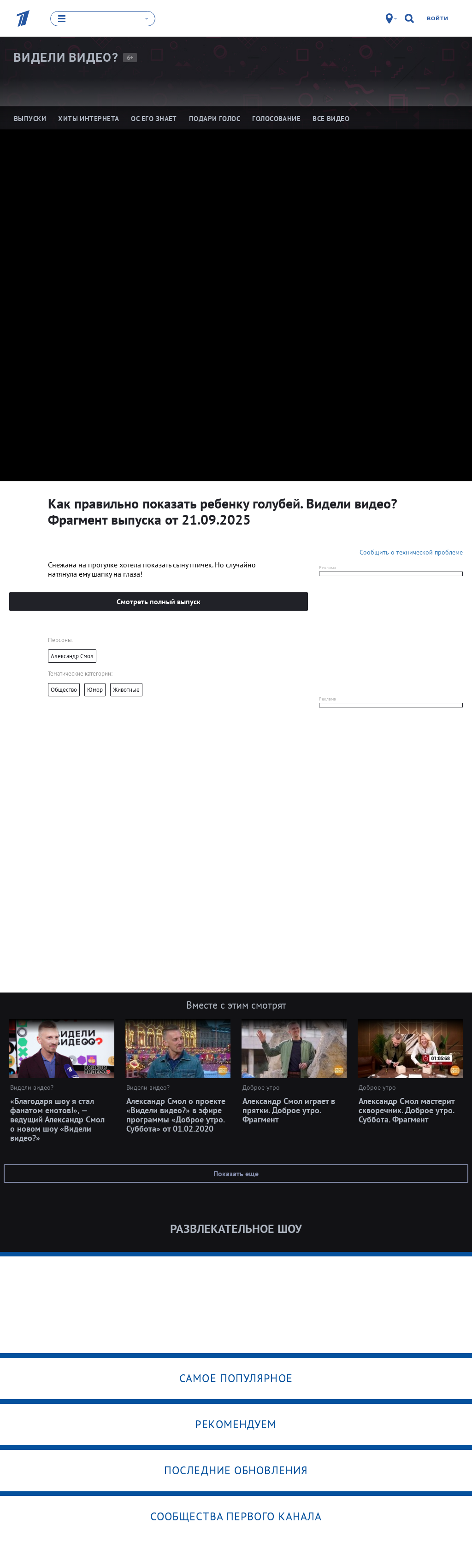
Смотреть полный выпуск (159, 601)
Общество (64, 689)
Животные (126, 689)
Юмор (95, 689)
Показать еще (236, 1173)
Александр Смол (72, 656)
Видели (65, 57)
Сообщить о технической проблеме (411, 552)
